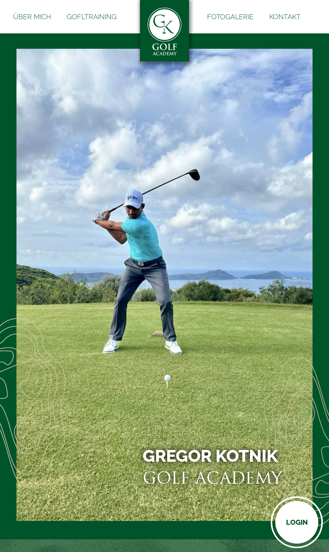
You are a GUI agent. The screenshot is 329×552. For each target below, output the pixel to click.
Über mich (32, 17)
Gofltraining (92, 17)
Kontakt (285, 17)
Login (297, 522)
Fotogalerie (230, 17)
